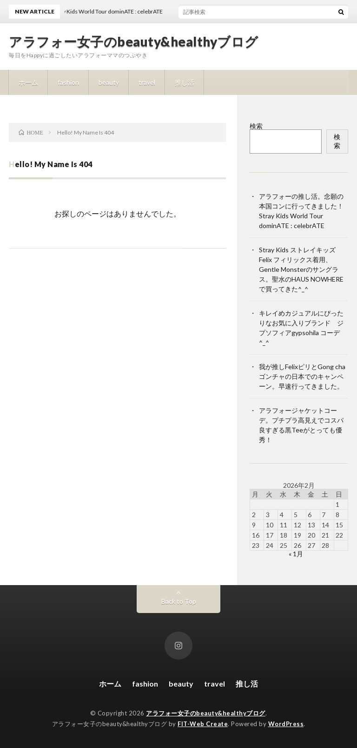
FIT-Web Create (203, 724)
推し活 (184, 82)
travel (147, 82)
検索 (256, 126)
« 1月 (296, 554)
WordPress (286, 724)
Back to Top (178, 601)
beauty (109, 82)
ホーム (28, 82)
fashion (68, 82)
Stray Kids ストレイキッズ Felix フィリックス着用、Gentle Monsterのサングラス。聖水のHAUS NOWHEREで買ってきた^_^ (301, 269)
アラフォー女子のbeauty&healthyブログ (133, 41)
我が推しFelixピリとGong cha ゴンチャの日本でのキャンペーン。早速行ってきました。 (302, 376)
